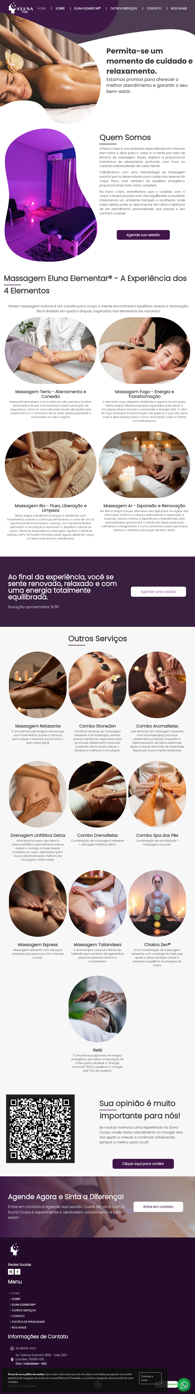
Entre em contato (158, 1206)
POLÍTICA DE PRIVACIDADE (27, 1322)
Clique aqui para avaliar (143, 1163)
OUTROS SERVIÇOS (23, 1310)
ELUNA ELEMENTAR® (22, 1305)
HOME (14, 1293)
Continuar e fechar (147, 1378)
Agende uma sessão (158, 591)
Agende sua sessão (143, 234)
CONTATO (17, 1316)
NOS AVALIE (18, 1327)
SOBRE (15, 1299)
